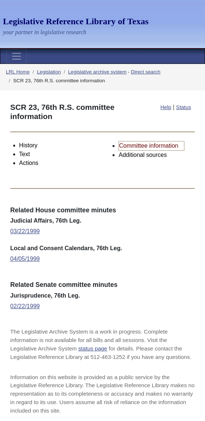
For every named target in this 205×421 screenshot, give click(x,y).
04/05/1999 (25, 259)
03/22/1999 (25, 231)
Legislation (49, 72)
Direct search (145, 72)
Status (183, 107)
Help (166, 107)
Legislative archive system (97, 72)
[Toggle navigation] (16, 56)
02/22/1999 (25, 306)
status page (92, 348)
